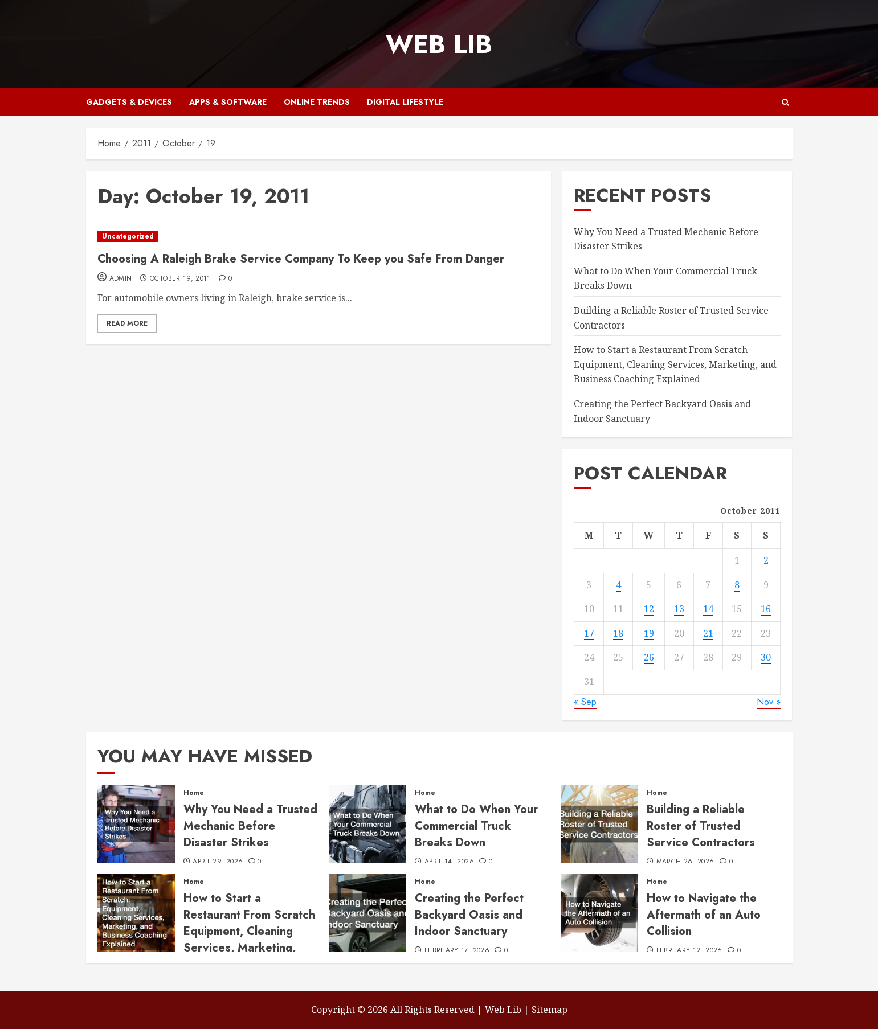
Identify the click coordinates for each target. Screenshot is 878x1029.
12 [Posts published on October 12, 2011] (649, 608)
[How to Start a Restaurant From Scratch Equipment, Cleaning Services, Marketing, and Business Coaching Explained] (136, 913)
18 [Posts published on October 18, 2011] (618, 633)
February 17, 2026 (456, 951)
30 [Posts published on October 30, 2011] (766, 657)
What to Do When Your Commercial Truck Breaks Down (476, 826)
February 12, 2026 (689, 951)
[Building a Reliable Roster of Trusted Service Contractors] (599, 824)
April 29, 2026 (218, 862)
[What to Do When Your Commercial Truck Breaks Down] (367, 824)
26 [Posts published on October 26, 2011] (649, 657)
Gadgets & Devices (129, 102)
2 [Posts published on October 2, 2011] (766, 560)
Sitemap (549, 1009)
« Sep (585, 701)
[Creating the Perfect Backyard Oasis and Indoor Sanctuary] (367, 913)
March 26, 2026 (685, 862)
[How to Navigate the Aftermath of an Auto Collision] (599, 913)
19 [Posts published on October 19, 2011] (649, 633)
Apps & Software (228, 102)
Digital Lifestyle (405, 102)
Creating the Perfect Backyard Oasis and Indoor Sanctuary (469, 915)
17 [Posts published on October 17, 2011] (589, 633)
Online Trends (317, 102)
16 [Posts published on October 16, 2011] (766, 608)
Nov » (769, 701)
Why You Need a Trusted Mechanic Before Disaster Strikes (250, 826)
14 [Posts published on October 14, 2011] (708, 608)
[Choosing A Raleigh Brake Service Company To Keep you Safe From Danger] (318, 236)
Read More (127, 323)
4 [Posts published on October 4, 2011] (618, 585)
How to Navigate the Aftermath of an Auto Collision (704, 915)
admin (120, 279)
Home (193, 793)
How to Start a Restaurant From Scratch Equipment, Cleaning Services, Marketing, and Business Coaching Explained (675, 364)
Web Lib (439, 44)
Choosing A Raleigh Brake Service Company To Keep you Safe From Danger (300, 259)
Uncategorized (128, 236)
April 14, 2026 (449, 862)
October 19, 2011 (180, 279)
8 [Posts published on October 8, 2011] (737, 585)
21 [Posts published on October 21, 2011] (708, 633)
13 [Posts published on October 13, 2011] (679, 608)
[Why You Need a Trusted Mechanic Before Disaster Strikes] (136, 824)
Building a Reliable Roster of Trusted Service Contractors (701, 826)
